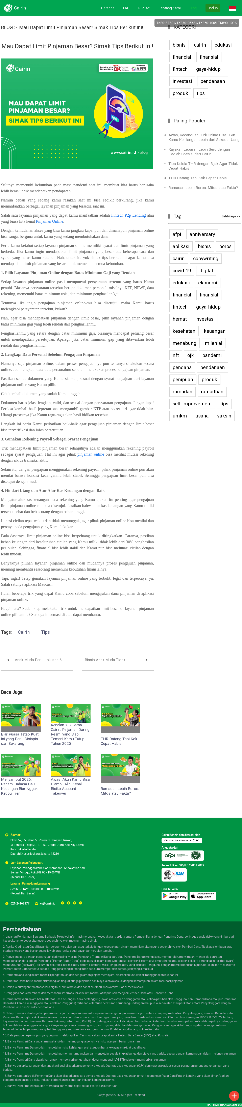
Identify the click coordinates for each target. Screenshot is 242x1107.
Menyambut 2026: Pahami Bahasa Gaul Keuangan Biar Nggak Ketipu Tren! (19, 786)
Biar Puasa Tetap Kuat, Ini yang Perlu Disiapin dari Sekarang (20, 739)
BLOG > (9, 27)
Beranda (107, 8)
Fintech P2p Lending (128, 215)
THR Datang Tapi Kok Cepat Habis (119, 741)
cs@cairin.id (47, 903)
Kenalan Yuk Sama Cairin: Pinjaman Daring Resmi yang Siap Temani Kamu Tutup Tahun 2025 (70, 734)
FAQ (126, 8)
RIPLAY (144, 8)
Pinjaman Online (49, 221)
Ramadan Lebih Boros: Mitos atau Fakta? (120, 791)
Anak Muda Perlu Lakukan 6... (39, 659)
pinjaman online (90, 454)
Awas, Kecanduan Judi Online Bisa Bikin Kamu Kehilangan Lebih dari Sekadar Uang (204, 137)
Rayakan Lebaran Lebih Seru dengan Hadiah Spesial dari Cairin (199, 151)
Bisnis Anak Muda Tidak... (106, 659)
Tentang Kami (170, 8)
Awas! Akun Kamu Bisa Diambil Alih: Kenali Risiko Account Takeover (70, 786)
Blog (193, 8)
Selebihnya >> (231, 216)
